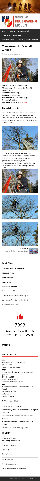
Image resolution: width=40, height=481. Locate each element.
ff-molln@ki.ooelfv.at (9, 464)
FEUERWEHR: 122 (8, 273)
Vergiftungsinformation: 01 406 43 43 (15, 300)
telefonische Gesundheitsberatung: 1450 (16, 295)
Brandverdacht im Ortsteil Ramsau (14, 362)
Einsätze (12, 31)
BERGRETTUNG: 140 (9, 287)
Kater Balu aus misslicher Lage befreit (15, 428)
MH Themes (33, 479)
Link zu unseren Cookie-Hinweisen (14, 469)
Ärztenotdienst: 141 (9, 291)
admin (18, 54)
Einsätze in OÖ (23, 31)
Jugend (20, 40)
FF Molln (5, 35)
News (3, 31)
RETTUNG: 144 (7, 278)
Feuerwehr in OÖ (32, 40)
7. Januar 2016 (8, 54)
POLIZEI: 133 (6, 282)
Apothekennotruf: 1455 (10, 305)
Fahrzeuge (17, 35)
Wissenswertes (7, 40)
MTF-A (24, 102)
